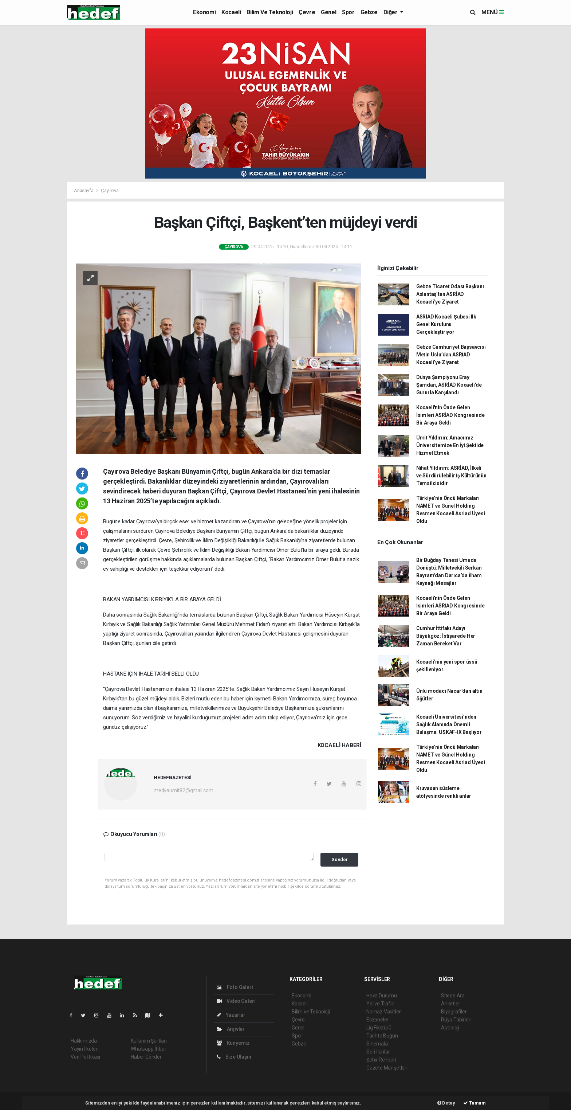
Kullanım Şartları (149, 1041)
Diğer (391, 12)
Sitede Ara (453, 995)
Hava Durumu (381, 995)
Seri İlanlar (378, 1052)
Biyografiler (454, 1012)
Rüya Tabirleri (456, 1020)
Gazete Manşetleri (386, 1068)
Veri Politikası (85, 1057)
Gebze (369, 12)
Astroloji (450, 1028)
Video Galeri (236, 1001)
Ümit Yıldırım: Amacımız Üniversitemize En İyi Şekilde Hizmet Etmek (450, 445)
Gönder (339, 859)
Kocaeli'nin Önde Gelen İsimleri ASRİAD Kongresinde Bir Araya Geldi (450, 415)
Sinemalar (377, 1044)
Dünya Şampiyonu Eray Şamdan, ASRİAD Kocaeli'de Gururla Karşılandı (449, 384)
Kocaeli (231, 12)
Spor (348, 12)
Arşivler (231, 1029)
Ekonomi (204, 12)
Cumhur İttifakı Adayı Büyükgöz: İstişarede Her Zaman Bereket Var (445, 635)
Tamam (474, 1103)
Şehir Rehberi (381, 1060)
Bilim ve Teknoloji (270, 12)
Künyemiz (233, 1043)
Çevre (307, 12)
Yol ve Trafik (380, 1004)
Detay (446, 1103)
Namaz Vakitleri (384, 1012)
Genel (328, 12)
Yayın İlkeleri (84, 1049)
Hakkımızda (84, 1041)
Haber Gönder (146, 1057)
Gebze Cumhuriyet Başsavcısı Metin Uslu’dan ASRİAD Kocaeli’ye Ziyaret (451, 354)
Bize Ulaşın (234, 1057)
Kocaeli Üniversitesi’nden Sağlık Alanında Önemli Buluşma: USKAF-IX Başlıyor (449, 724)
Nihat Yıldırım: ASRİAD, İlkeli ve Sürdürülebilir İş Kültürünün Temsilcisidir (451, 475)
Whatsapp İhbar (148, 1049)
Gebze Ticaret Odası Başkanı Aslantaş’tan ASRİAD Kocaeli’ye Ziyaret (450, 294)
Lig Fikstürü (378, 1028)
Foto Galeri (235, 987)
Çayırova (109, 190)
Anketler (450, 1004)
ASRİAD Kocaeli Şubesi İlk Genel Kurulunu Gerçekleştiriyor (446, 324)
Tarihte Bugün (382, 1036)
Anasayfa (84, 190)
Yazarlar (231, 1015)
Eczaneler (377, 1020)
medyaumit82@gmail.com (183, 790)
